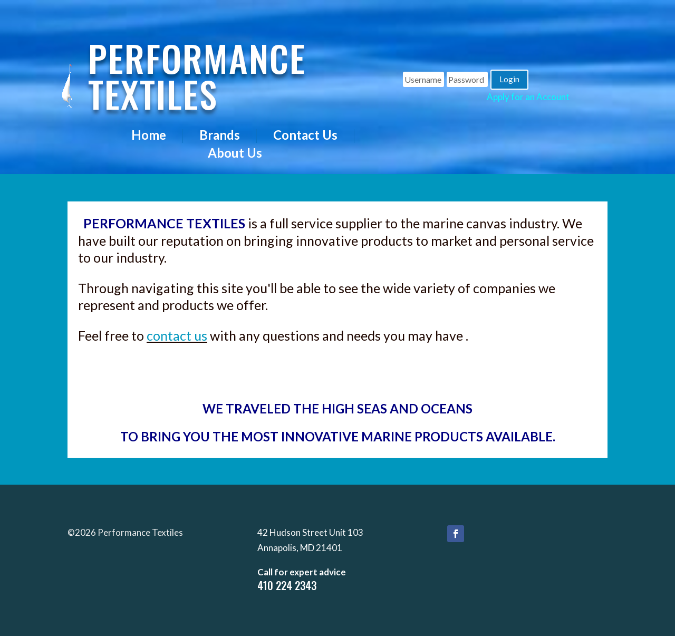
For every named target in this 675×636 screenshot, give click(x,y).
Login (509, 79)
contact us (177, 335)
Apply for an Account (528, 96)
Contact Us (305, 135)
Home (148, 135)
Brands (219, 135)
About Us (235, 153)
